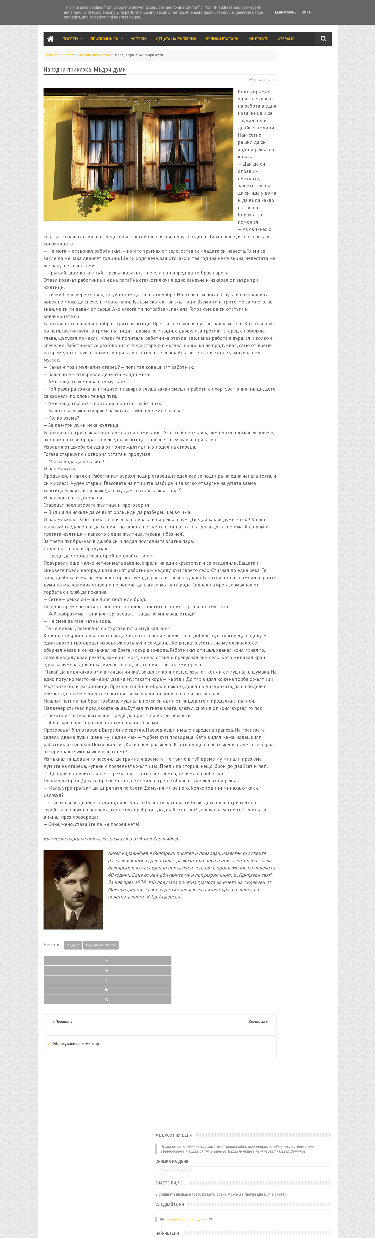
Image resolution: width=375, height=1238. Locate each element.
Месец (309, 181)
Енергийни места (302, 424)
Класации (255, 402)
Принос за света (298, 391)
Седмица (267, 181)
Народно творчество (94, 57)
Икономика (256, 424)
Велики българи (260, 370)
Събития (292, 359)
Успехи (138, 41)
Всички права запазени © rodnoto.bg (131, 1229)
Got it (306, 12)
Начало (51, 57)
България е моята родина (276, 153)
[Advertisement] (139, 1179)
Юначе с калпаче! (265, 98)
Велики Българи (222, 41)
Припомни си (104, 41)
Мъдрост (257, 41)
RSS (62, 1229)
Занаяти (301, 434)
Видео (274, 402)
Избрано (285, 41)
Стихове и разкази (262, 391)
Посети (70, 41)
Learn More (285, 12)
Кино (271, 413)
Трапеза (292, 402)
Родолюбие (299, 381)
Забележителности (263, 348)
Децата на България (176, 41)
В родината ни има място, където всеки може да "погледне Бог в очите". (286, 126)
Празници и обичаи (263, 359)
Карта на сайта (79, 1229)
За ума (277, 424)
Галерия (288, 413)
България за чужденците (268, 434)
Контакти (50, 1229)
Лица (309, 402)
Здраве (306, 413)
